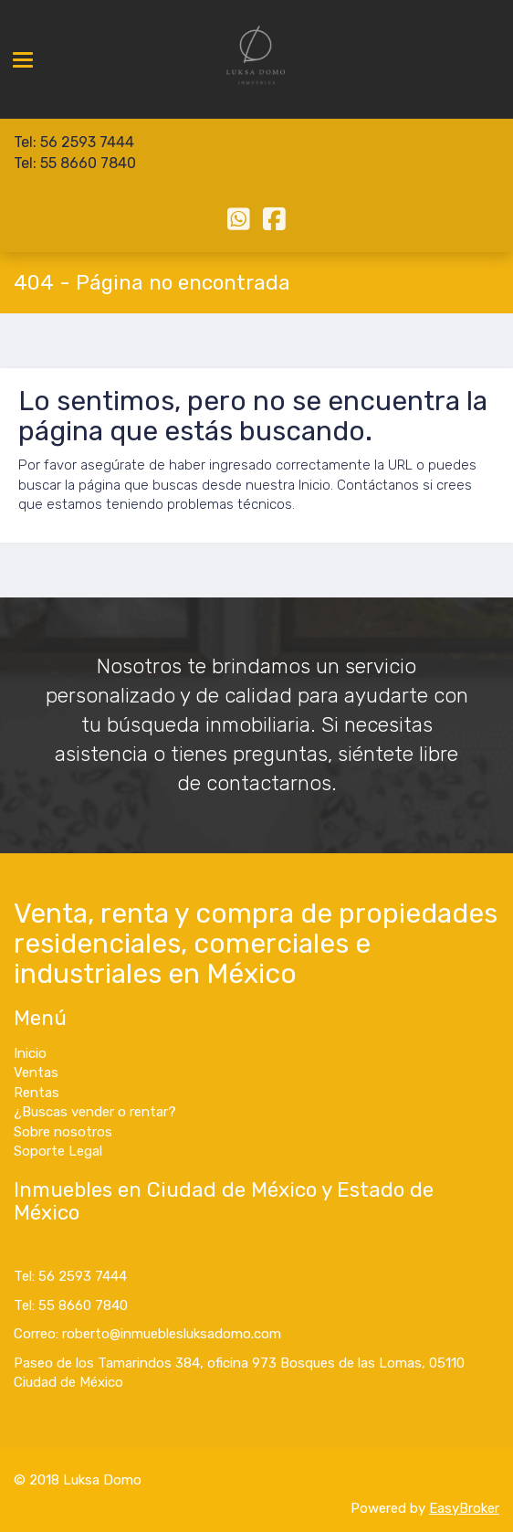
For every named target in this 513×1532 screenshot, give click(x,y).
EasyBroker (464, 1508)
